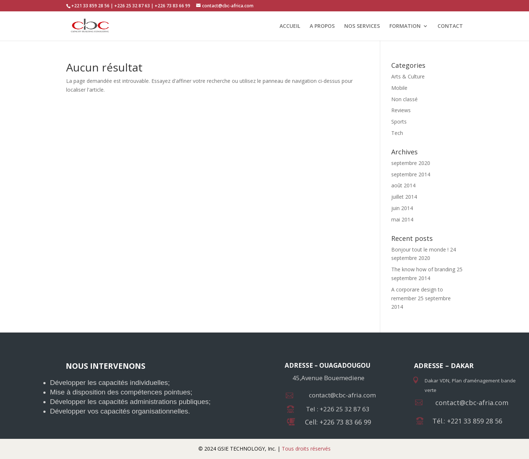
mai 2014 (402, 219)
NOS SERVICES (362, 26)
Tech (397, 132)
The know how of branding (423, 269)
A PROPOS (322, 26)
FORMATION (405, 26)
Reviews (401, 110)
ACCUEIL (290, 26)
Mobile (399, 87)
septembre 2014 (410, 174)
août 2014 (403, 185)
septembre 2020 (410, 162)
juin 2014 (402, 208)
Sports (399, 121)
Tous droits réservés (305, 448)
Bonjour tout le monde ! (420, 249)
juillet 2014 (404, 196)
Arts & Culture (408, 76)
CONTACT (450, 26)
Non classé (404, 99)
